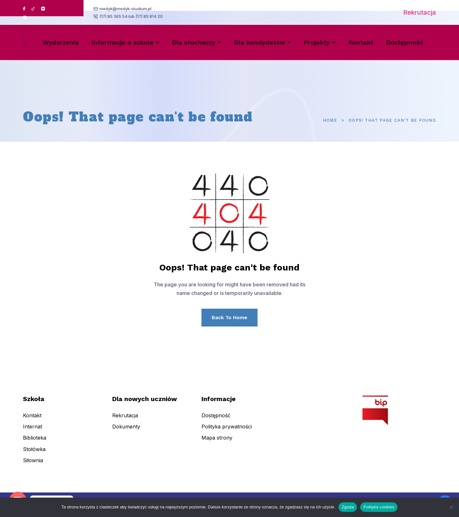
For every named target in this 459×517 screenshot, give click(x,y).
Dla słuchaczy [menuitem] (193, 42)
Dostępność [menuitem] (404, 42)
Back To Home (229, 317)
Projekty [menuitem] (317, 42)
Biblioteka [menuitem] (34, 442)
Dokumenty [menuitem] (126, 431)
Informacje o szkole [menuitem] (122, 42)
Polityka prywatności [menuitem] (226, 431)
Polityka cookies (378, 507)
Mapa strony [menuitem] (216, 442)
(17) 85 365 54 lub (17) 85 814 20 (132, 16)
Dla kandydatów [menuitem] (259, 42)
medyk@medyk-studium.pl (126, 8)
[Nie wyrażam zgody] (451, 507)
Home (330, 120)
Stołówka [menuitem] (34, 453)
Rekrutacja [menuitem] (125, 420)
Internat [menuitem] (32, 431)
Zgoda (348, 507)
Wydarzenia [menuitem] (61, 42)
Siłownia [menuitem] (33, 465)
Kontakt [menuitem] (360, 42)
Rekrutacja (419, 12)
